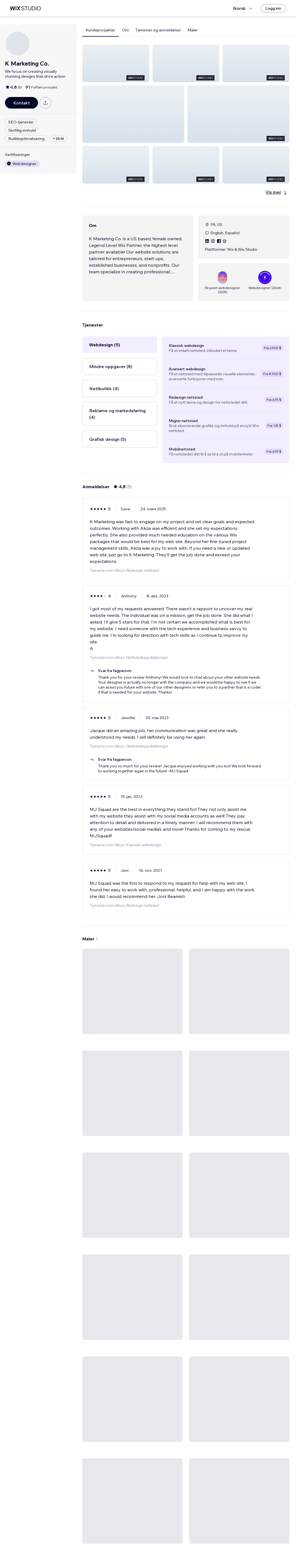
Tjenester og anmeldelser (158, 30)
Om (125, 30)
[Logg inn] (273, 8)
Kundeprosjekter (100, 30)
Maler (193, 30)
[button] (115, 63)
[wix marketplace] (25, 8)
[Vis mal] (132, 945)
